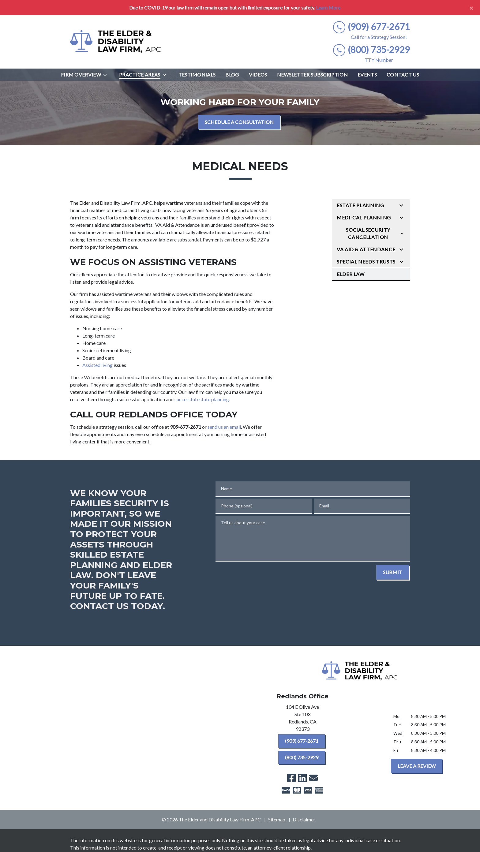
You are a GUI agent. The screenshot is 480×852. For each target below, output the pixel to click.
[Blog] (232, 75)
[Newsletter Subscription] (312, 75)
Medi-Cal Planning (364, 217)
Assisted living (97, 365)
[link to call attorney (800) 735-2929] (371, 49)
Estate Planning (360, 205)
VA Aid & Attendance (366, 249)
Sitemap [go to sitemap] (276, 819)
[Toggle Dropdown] (107, 75)
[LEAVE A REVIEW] (416, 766)
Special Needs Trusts (366, 261)
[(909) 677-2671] (301, 741)
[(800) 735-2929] (301, 757)
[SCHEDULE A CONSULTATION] (239, 122)
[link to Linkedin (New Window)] (302, 778)
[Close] (471, 7)
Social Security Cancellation (368, 233)
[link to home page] (116, 42)
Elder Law (351, 274)
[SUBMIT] (392, 572)
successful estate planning (201, 399)
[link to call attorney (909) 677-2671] (371, 26)
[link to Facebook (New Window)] (291, 778)
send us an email (224, 427)
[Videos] (258, 75)
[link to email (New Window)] (313, 778)
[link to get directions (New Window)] (302, 719)
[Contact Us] (403, 75)
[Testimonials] (197, 75)
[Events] (367, 75)
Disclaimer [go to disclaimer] (304, 819)
